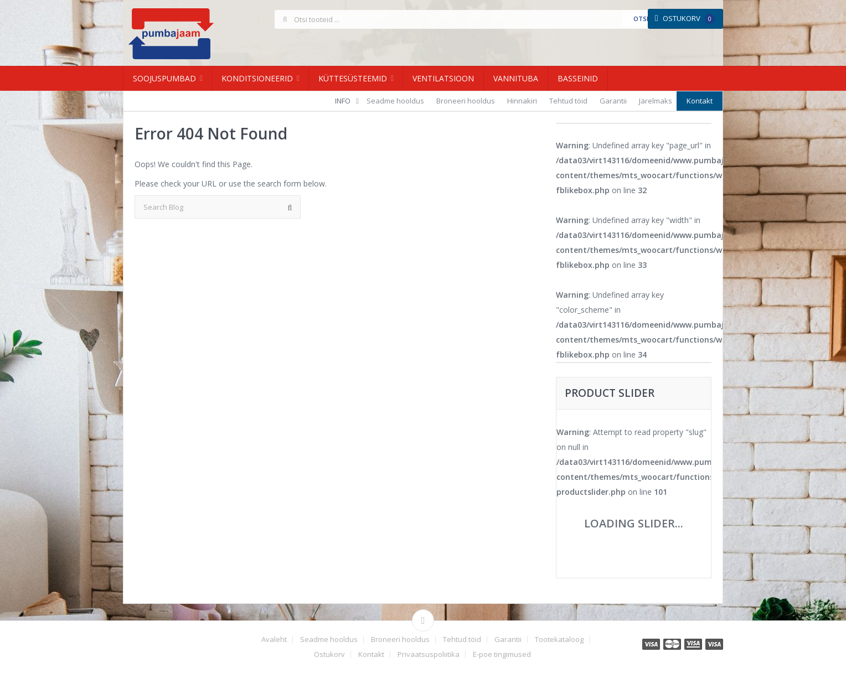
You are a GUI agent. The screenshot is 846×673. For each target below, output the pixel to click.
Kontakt (700, 101)
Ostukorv (685, 18)
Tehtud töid (568, 101)
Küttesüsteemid (352, 78)
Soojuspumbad (164, 78)
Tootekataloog (559, 639)
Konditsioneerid (257, 78)
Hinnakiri (522, 101)
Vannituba (515, 78)
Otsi (640, 18)
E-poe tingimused (502, 654)
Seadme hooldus (395, 101)
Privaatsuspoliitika (429, 654)
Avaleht (274, 639)
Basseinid (578, 78)
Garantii (613, 101)
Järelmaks (655, 101)
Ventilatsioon (443, 78)
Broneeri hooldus (465, 101)
